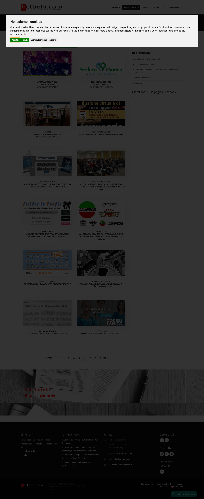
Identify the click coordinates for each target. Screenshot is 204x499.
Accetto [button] (15, 40)
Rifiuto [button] (25, 40)
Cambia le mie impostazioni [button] (43, 40)
